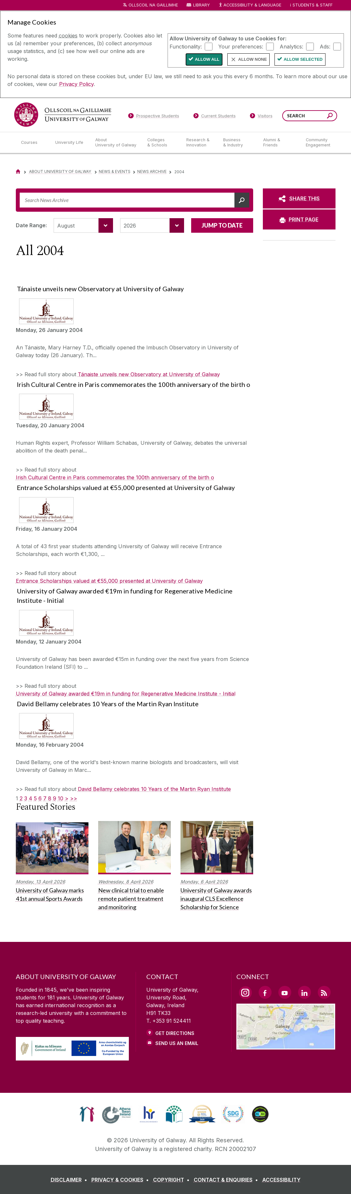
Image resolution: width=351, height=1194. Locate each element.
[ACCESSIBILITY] (281, 1180)
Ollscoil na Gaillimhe (153, 5)
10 (60, 798)
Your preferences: (240, 46)
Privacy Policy (76, 84)
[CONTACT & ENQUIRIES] (227, 1180)
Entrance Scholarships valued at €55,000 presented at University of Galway (109, 581)
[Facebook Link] (265, 992)
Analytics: (291, 46)
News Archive (152, 171)
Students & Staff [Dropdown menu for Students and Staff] (313, 5)
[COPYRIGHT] (172, 1180)
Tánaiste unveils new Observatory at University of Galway (149, 374)
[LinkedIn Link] (304, 992)
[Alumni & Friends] (279, 142)
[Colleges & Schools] (161, 142)
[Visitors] (261, 117)
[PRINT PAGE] (299, 219)
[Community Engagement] (318, 142)
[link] (87, 1114)
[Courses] (33, 142)
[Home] (18, 171)
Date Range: (31, 225)
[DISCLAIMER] (70, 1180)
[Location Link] (286, 1045)
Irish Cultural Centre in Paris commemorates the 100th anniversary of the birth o (115, 477)
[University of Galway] (62, 114)
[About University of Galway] (116, 142)
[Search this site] (330, 116)
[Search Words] (309, 115)
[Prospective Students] (153, 117)
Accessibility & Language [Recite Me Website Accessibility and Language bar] (250, 5)
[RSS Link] (324, 992)
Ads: (325, 46)
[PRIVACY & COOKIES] (121, 1180)
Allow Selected (303, 59)
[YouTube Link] (284, 992)
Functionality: (186, 46)
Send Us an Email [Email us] (176, 1043)
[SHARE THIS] (299, 198)
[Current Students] (214, 117)
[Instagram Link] (245, 992)
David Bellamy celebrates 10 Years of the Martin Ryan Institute (154, 789)
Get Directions (174, 1033)
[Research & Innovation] (199, 142)
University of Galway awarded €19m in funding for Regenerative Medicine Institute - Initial (125, 693)
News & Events (114, 171)
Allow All (207, 59)
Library (201, 5)
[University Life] (70, 142)
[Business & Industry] (238, 142)
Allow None (252, 59)
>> (73, 798)
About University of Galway (60, 171)
